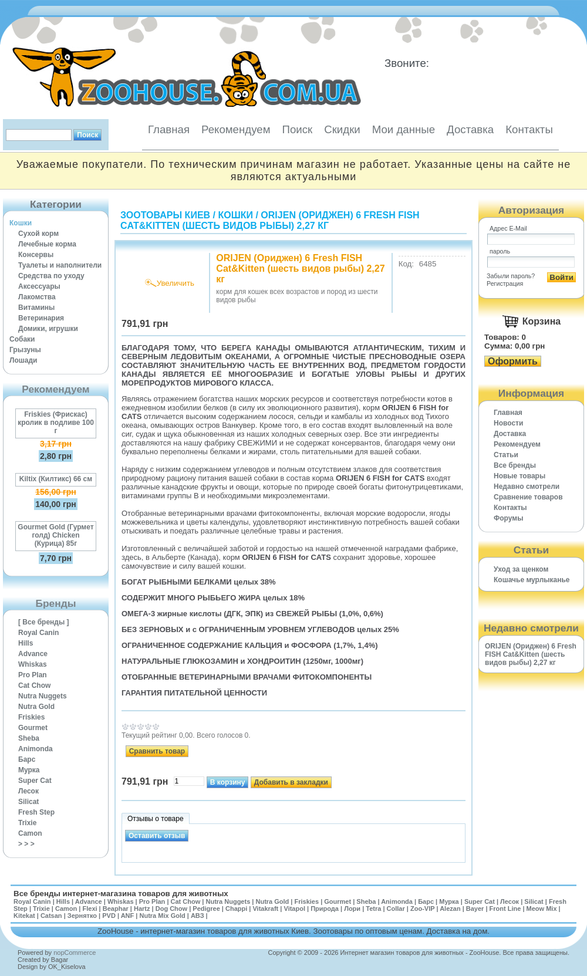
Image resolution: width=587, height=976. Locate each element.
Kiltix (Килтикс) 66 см (55, 479)
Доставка (470, 129)
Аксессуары (39, 286)
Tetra (373, 908)
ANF (127, 915)
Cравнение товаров (528, 497)
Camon (30, 833)
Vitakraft (265, 908)
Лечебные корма (47, 244)
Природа (325, 908)
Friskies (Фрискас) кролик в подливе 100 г (56, 422)
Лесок (28, 791)
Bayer (475, 908)
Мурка (29, 770)
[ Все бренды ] (43, 622)
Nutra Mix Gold (162, 915)
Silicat (28, 802)
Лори (352, 908)
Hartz (142, 908)
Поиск (297, 129)
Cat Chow (34, 685)
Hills (25, 643)
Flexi (89, 908)
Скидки (342, 129)
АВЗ (197, 915)
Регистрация (505, 283)
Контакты (529, 129)
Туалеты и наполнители (60, 265)
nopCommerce (74, 952)
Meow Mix (542, 908)
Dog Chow (171, 908)
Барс (26, 759)
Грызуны (25, 350)
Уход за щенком (521, 569)
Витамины (36, 307)
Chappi (236, 908)
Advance (33, 654)
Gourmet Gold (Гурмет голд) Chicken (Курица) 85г (55, 535)
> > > (26, 844)
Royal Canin (38, 633)
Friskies (31, 717)
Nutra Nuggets (42, 696)
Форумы (508, 518)
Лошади (23, 360)
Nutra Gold (36, 707)
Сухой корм (38, 233)
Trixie (27, 823)
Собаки (22, 339)
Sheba (28, 738)
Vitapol (294, 908)
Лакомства (37, 297)
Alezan (450, 908)
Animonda (35, 749)
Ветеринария (41, 318)
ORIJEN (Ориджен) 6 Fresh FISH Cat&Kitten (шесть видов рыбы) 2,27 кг (270, 220)
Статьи (506, 455)
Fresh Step (36, 812)
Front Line (505, 908)
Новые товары (519, 476)
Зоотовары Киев (165, 215)
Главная (169, 129)
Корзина (541, 321)
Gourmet (33, 728)
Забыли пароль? (511, 275)
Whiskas (32, 664)
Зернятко (82, 915)
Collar (396, 908)
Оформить (513, 361)
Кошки (20, 223)
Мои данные (403, 129)
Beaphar (116, 908)
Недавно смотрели (526, 486)
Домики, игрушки (48, 329)
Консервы (35, 255)
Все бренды (515, 465)
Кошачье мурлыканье (532, 580)
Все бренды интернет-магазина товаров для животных (121, 893)
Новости (508, 423)
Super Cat (35, 780)
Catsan (51, 915)
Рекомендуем (235, 129)
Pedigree (206, 908)
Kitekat (24, 915)
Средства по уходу (51, 276)
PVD (109, 915)
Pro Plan (32, 675)
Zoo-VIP (422, 908)
